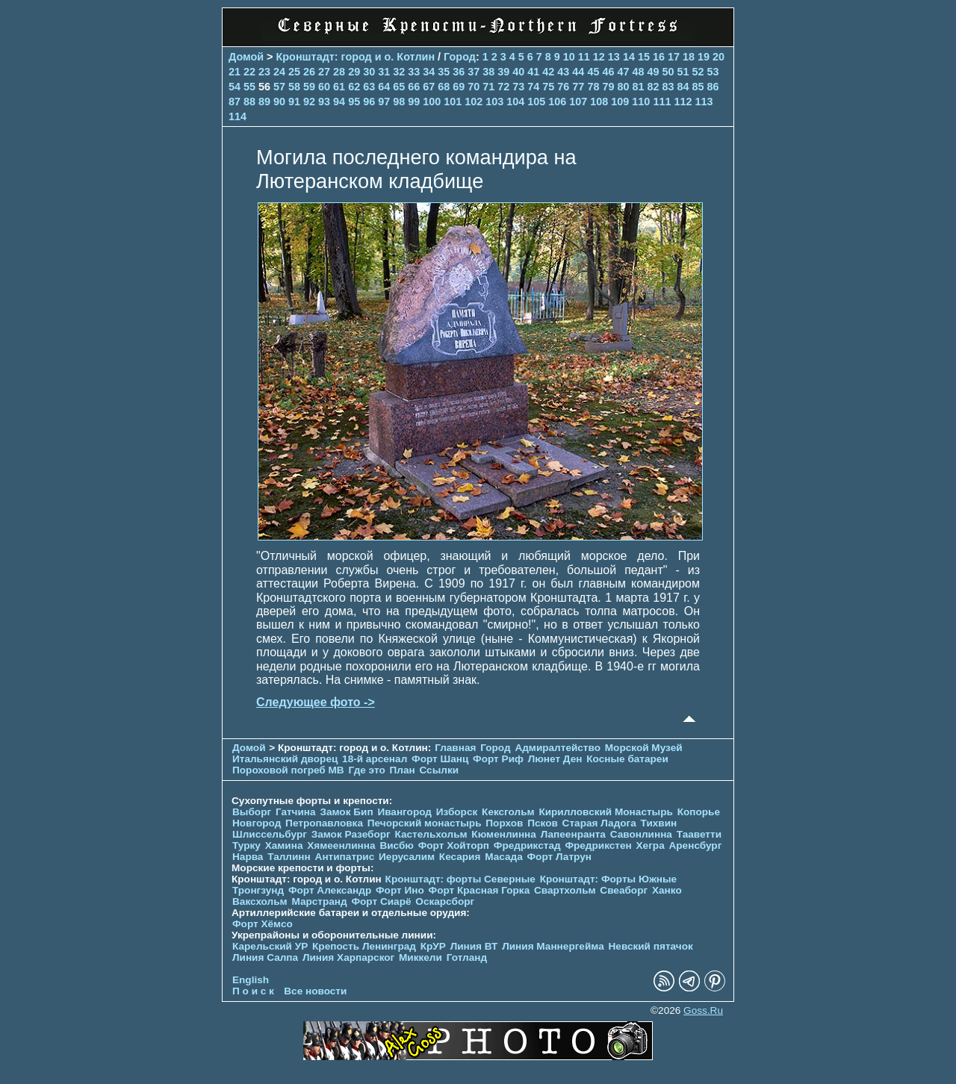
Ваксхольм (260, 901)
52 (698, 72)
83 (668, 87)
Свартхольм (565, 890)
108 (599, 102)
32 (399, 72)
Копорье (698, 811)
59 (309, 87)
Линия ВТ (474, 946)
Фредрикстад (527, 845)
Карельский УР (270, 946)
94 (339, 102)
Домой (246, 57)
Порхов (504, 823)
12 (599, 57)
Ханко (667, 890)
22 (249, 72)
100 (432, 102)
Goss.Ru (703, 1010)
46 (608, 72)
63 (369, 87)
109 (620, 102)
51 (683, 72)
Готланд (467, 957)
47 (623, 72)
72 (503, 87)
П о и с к (253, 991)
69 (459, 87)
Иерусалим (407, 856)
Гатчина (296, 811)
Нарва (247, 856)
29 (354, 72)
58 (294, 87)
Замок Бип (346, 811)
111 (662, 102)
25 (294, 72)
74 (533, 87)
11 (584, 57)
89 (264, 102)
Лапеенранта (573, 834)
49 (653, 72)
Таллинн (289, 856)
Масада (504, 856)
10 (569, 57)
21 (234, 72)
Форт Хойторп (453, 845)
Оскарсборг (444, 901)
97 (384, 102)
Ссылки (439, 770)
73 (518, 87)
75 (548, 87)
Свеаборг (624, 890)
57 (279, 87)
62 (354, 87)
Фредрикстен (598, 845)
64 (384, 87)
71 (488, 87)
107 (578, 102)
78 (593, 87)
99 (414, 102)
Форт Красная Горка (479, 890)
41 (533, 72)
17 (674, 57)
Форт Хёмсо (262, 923)
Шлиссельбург (269, 834)
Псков (542, 823)
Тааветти (699, 834)
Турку (246, 845)
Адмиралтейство (557, 747)
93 (324, 102)
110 (641, 102)
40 (518, 72)
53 (713, 72)
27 (324, 72)
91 (294, 102)
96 (369, 102)
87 (234, 102)
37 (473, 72)
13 (614, 57)
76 (563, 87)
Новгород (256, 823)
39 (503, 72)
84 (683, 87)
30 (369, 72)
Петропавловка (324, 823)
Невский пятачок (651, 946)
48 (638, 72)
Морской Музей (644, 747)
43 (563, 72)
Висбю (396, 845)
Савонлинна (641, 834)
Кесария (460, 856)
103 (494, 102)
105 (536, 102)
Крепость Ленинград (364, 946)
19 (704, 57)
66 (414, 87)
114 (237, 116)
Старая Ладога (599, 823)
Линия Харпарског (348, 957)
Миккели (420, 957)
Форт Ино (400, 890)
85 (698, 87)
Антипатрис (345, 856)
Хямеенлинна (341, 845)
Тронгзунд (258, 890)
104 (515, 102)
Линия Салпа (265, 957)
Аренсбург (694, 845)
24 (279, 72)
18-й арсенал (374, 758)
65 (399, 87)
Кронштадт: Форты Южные (608, 879)
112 (683, 102)
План (402, 770)
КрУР (433, 946)
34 (429, 72)
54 (234, 87)
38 (488, 72)
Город (460, 57)
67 (429, 87)
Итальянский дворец (285, 758)
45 (593, 72)
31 (384, 72)
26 (309, 72)
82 (653, 87)
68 (444, 87)
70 (473, 87)
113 (704, 102)
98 (399, 102)
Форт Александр (329, 890)
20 (718, 57)
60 (324, 87)
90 (279, 102)
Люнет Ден (555, 758)
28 (339, 72)
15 (644, 57)
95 (354, 102)
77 (578, 87)
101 (453, 102)
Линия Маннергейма (553, 946)
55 (249, 87)
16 (659, 57)
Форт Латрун (559, 856)
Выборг (251, 811)
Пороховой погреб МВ (288, 770)
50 (668, 72)
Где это (366, 770)
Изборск (457, 811)
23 (264, 72)
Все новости (315, 991)
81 (638, 87)
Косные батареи (627, 758)
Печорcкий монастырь (424, 823)
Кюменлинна (503, 834)
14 (629, 57)
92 (309, 102)
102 (473, 102)
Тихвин (659, 823)
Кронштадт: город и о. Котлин (355, 57)
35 (444, 72)
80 (623, 87)
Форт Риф (498, 758)
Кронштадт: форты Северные (460, 879)
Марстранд (319, 901)
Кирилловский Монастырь (605, 811)
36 (459, 72)
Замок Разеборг (351, 834)
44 (578, 72)
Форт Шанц (440, 758)
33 (414, 72)
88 (249, 102)
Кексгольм (508, 811)
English (250, 979)
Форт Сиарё (381, 901)
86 (713, 87)
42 (548, 72)
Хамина (284, 845)
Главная (455, 747)
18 (689, 57)
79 (608, 87)
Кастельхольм (431, 834)
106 (557, 102)
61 (339, 87)
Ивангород (404, 811)
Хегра (650, 845)
